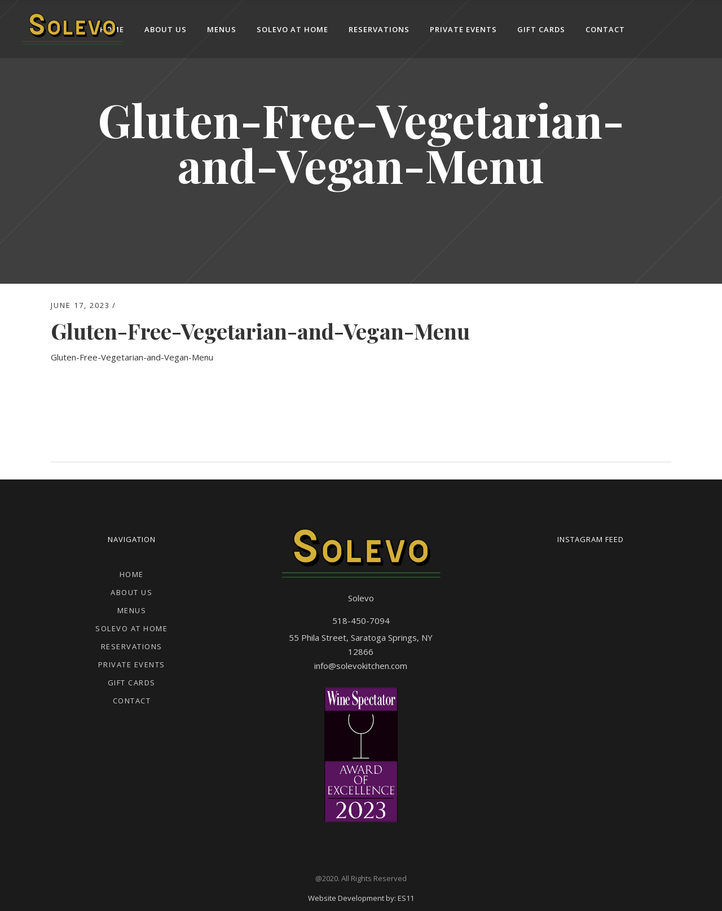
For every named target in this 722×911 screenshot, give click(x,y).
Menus (132, 610)
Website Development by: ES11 (361, 898)
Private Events (131, 664)
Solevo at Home (131, 628)
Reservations (131, 646)
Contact (132, 701)
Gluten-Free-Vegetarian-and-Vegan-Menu (132, 357)
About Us (131, 592)
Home (132, 574)
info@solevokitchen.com (360, 665)
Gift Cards (132, 682)
